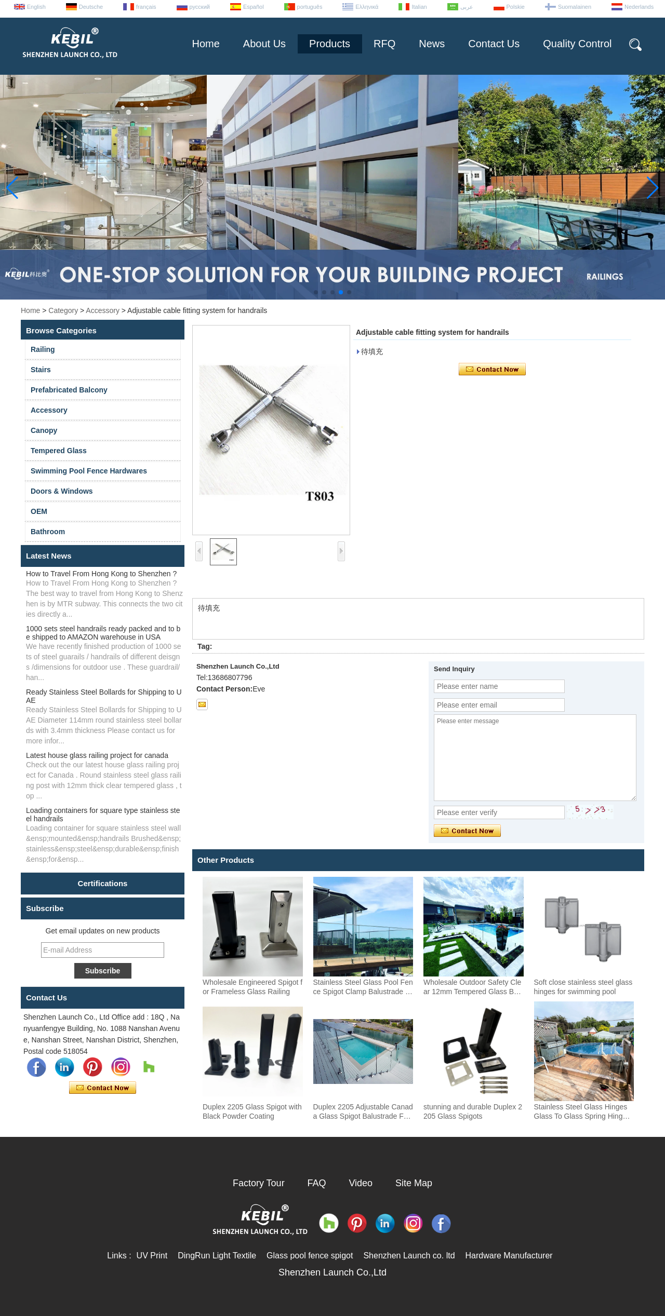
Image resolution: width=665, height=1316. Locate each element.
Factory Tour (259, 1183)
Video (361, 1183)
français (146, 7)
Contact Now (102, 1088)
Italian (419, 7)
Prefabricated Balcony (69, 390)
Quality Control (577, 43)
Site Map (413, 1183)
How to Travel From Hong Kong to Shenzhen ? (101, 573)
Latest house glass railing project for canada (97, 755)
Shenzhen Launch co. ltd (409, 1255)
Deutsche (91, 7)
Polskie (516, 7)
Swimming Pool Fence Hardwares (89, 471)
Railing (43, 349)
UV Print (152, 1255)
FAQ (317, 1183)
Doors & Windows (62, 491)
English (36, 7)
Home (205, 43)
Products (329, 43)
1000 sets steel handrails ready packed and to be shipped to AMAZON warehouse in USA (103, 633)
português (310, 7)
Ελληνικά (366, 7)
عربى (466, 7)
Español (253, 7)
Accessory (102, 310)
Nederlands (639, 7)
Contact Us (494, 43)
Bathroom (48, 531)
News (432, 43)
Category (63, 310)
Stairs (41, 369)
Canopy (44, 430)
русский (200, 7)
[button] (316, 292)
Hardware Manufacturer (509, 1255)
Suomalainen (574, 7)
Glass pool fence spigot (310, 1255)
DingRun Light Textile (217, 1255)
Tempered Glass (59, 450)
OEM (39, 511)
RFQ (384, 43)
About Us (264, 43)
